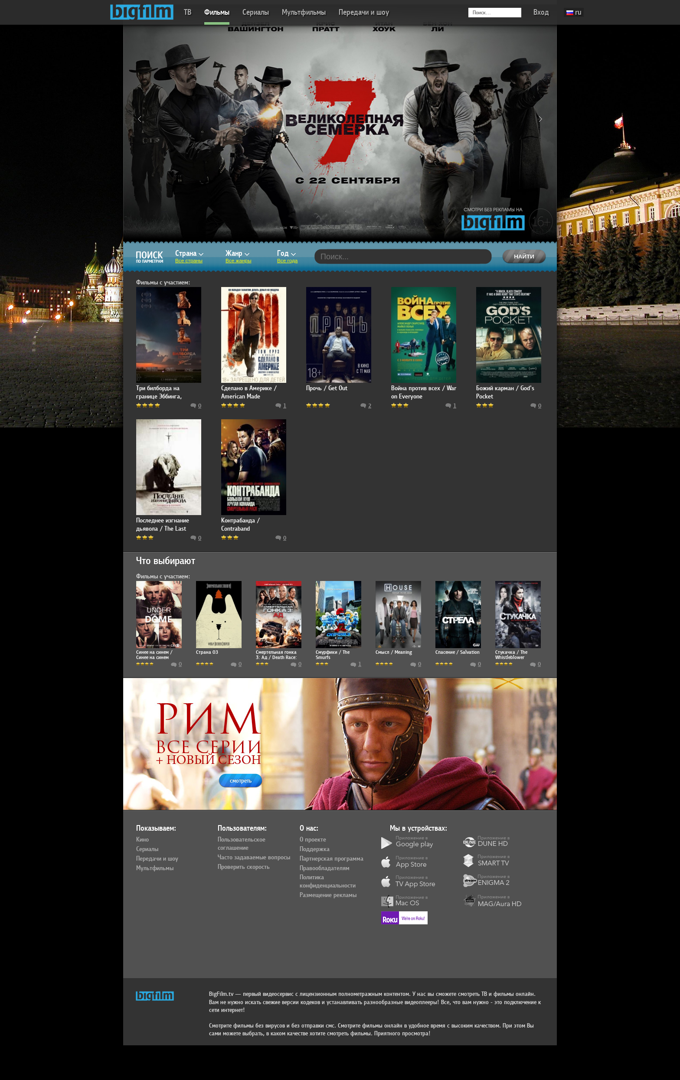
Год (286, 253)
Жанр (237, 253)
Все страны (189, 261)
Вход (541, 12)
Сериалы (255, 12)
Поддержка (315, 849)
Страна (189, 253)
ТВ (187, 12)
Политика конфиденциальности (328, 882)
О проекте (313, 840)
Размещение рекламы (328, 895)
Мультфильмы (304, 12)
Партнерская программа (331, 859)
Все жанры (239, 261)
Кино (142, 840)
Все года (287, 261)
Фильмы (216, 12)
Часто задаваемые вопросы (254, 857)
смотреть (241, 780)
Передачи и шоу (364, 12)
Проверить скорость (244, 867)
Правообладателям (325, 868)
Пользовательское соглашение (241, 844)
